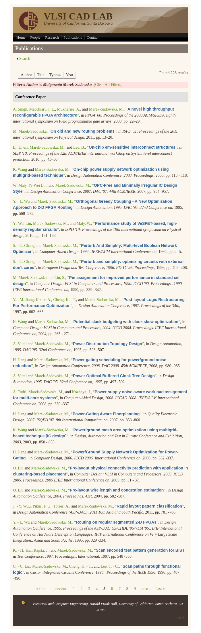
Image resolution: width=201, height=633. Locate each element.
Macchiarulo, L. (42, 109)
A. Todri (19, 392)
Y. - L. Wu (21, 201)
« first (41, 589)
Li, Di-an (20, 147)
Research (52, 37)
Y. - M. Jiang (23, 300)
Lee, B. (79, 147)
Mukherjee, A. (68, 109)
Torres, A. (61, 506)
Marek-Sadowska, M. (106, 109)
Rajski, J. (41, 550)
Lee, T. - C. (110, 566)
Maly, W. (84, 223)
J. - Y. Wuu (22, 506)
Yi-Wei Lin (37, 185)
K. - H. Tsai (22, 550)
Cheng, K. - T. (64, 300)
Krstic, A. (43, 300)
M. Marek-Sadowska (30, 131)
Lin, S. (60, 278)
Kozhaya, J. (81, 392)
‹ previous (59, 589)
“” (82, 131)
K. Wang (20, 169)
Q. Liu (18, 468)
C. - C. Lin (21, 566)
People (35, 37)
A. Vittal (20, 344)
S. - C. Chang (24, 245)
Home (21, 37)
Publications (72, 37)
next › (146, 589)
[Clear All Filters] (108, 84)
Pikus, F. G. (42, 506)
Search (24, 58)
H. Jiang (19, 360)
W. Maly (20, 185)
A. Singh (20, 109)
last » (160, 589)
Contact (92, 37)
